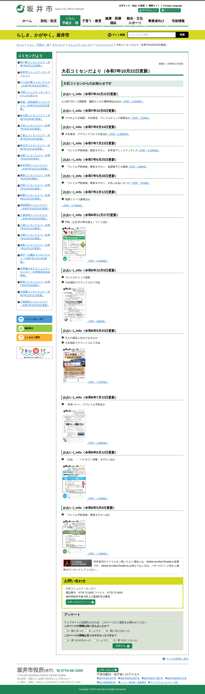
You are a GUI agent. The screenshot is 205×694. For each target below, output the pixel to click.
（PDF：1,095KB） (98, 498)
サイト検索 (116, 34)
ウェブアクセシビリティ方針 (164, 682)
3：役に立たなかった (118, 630)
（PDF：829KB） (97, 321)
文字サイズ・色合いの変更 (132, 5)
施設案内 (29, 328)
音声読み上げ (149, 10)
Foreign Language (172, 5)
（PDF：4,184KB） (149, 150)
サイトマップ (171, 10)
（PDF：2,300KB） (119, 134)
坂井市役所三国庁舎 (153, 678)
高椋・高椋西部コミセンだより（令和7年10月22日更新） (35, 105)
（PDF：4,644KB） (98, 260)
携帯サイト (154, 5)
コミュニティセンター (80, 44)
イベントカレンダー (34, 319)
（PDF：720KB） (140, 117)
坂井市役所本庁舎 (107, 678)
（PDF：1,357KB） (98, 382)
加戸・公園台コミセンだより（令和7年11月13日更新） (35, 258)
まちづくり (58, 44)
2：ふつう (95, 630)
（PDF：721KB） (140, 183)
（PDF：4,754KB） (72, 205)
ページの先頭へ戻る (177, 658)
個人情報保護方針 (107, 682)
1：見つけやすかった (79, 640)
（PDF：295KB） (138, 166)
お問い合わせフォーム (79, 602)
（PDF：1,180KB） (98, 553)
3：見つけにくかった (126, 640)
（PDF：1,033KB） (133, 101)
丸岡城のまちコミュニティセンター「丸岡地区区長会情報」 (35, 272)
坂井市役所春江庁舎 (177, 678)
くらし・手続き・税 (38, 44)
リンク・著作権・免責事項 (133, 682)
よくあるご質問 (32, 337)
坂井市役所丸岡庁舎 (130, 678)
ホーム (20, 44)
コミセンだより (104, 44)
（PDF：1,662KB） (98, 443)
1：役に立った (75, 630)
